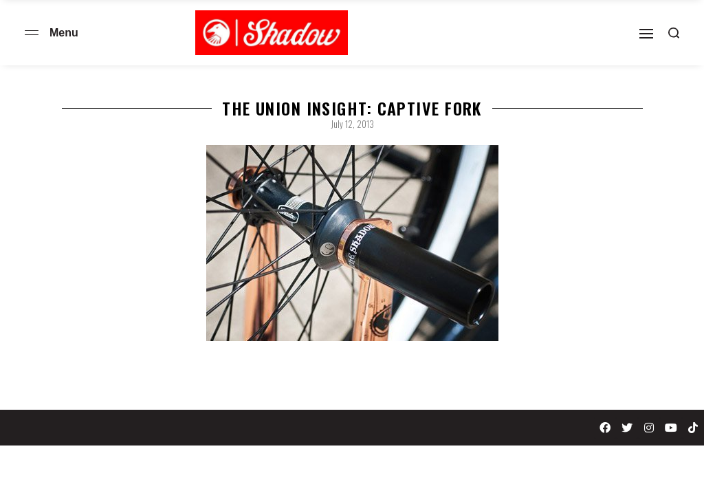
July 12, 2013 (352, 124)
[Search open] (674, 33)
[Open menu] (31, 33)
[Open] (646, 33)
